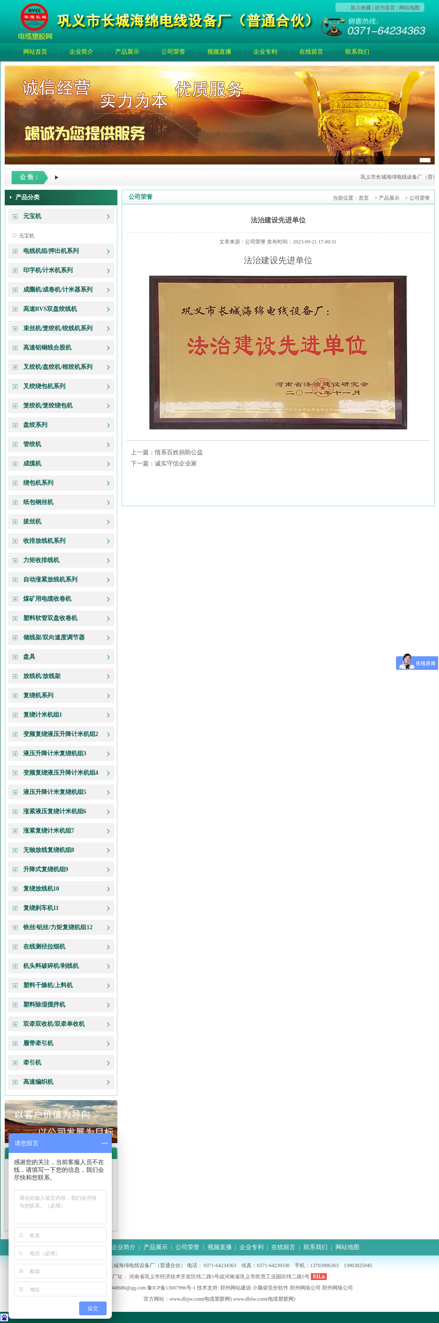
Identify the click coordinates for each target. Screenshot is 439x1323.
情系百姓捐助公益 (179, 452)
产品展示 (127, 52)
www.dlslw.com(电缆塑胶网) (264, 1299)
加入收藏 (360, 8)
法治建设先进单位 (278, 220)
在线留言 (311, 52)
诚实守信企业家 (176, 463)
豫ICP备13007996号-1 (171, 1288)
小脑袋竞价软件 (270, 1288)
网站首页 (35, 52)
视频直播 (219, 52)
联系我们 (357, 52)
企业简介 (81, 52)
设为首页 (385, 8)
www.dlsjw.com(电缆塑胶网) (200, 1299)
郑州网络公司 (305, 1288)
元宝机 (26, 236)
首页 (364, 198)
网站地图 (409, 8)
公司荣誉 (173, 52)
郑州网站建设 (235, 1288)
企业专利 (265, 52)
